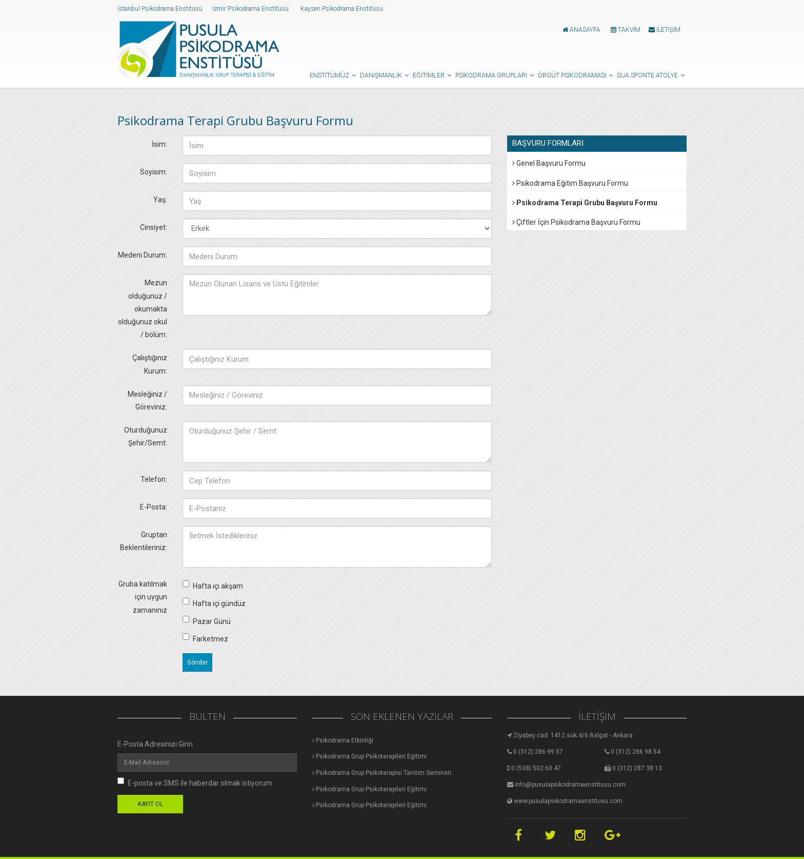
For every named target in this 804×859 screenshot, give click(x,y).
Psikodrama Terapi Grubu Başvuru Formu (584, 203)
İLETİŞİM (664, 29)
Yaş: (160, 200)
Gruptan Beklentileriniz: (143, 541)
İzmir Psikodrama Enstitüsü (251, 8)
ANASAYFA (581, 29)
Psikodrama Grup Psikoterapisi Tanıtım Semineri (381, 772)
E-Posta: (153, 507)
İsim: (159, 144)
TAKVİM (625, 29)
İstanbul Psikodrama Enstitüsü (160, 8)
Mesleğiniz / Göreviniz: (147, 400)
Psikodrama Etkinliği (342, 740)
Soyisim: (153, 172)
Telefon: (153, 479)
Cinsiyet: (153, 227)
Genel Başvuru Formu (549, 163)
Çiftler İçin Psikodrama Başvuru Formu (576, 222)
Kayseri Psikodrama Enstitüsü (342, 8)
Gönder (197, 662)
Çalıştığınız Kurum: (149, 364)
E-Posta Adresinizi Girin (155, 744)
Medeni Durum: (142, 255)
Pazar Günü (207, 621)
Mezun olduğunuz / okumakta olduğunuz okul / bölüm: (142, 309)
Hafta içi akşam (213, 585)
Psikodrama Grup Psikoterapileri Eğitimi (369, 756)
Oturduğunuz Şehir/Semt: (145, 436)
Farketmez (205, 638)
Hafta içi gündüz (214, 603)
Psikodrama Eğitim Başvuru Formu (570, 183)
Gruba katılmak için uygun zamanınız (142, 597)
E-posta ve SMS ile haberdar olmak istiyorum (194, 782)
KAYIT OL (150, 804)
